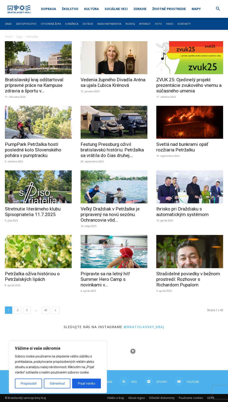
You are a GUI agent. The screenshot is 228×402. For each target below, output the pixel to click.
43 (45, 310)
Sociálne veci (116, 9)
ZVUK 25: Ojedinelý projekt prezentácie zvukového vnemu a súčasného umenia (189, 85)
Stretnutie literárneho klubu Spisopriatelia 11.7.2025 (33, 211)
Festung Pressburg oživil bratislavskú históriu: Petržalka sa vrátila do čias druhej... (112, 150)
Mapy (196, 9)
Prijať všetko (86, 383)
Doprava (48, 9)
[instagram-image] (133, 351)
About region (136, 398)
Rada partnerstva (109, 23)
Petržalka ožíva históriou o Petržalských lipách (32, 276)
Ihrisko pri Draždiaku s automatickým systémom (182, 211)
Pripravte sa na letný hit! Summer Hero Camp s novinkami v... (105, 279)
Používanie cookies (191, 398)
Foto (158, 23)
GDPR (210, 398)
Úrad (8, 23)
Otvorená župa (51, 23)
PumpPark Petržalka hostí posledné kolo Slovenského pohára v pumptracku (33, 150)
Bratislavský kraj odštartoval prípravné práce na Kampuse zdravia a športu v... (34, 85)
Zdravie (140, 9)
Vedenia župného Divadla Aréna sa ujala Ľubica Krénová (113, 82)
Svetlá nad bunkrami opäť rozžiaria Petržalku (182, 147)
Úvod (8, 37)
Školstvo (70, 9)
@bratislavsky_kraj (144, 326)
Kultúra (91, 9)
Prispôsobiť (29, 383)
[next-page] (55, 310)
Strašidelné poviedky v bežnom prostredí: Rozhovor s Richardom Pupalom (188, 279)
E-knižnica (71, 23)
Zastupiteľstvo (26, 23)
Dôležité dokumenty (162, 398)
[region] (58, 367)
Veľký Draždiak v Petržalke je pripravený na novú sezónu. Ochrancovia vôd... (110, 214)
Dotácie (88, 23)
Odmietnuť (57, 383)
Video (169, 23)
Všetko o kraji (115, 398)
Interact (145, 23)
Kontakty (184, 23)
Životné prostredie (169, 9)
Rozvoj (130, 23)
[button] (217, 9)
